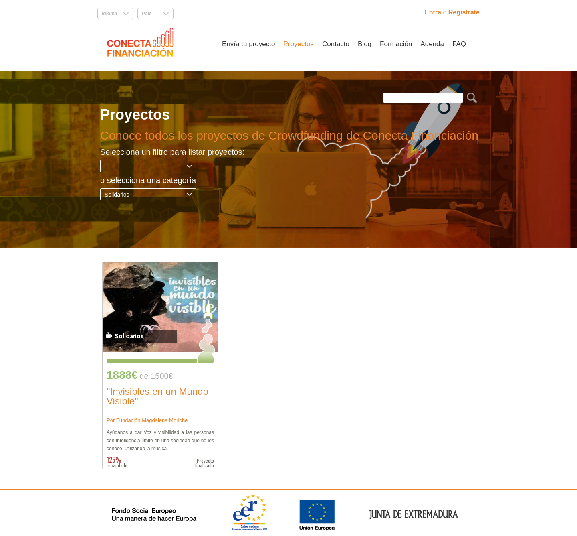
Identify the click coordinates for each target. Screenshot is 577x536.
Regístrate (464, 12)
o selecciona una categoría (148, 180)
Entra (434, 12)
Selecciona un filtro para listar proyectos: (172, 152)
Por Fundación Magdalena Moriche (147, 420)
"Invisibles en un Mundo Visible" (157, 396)
